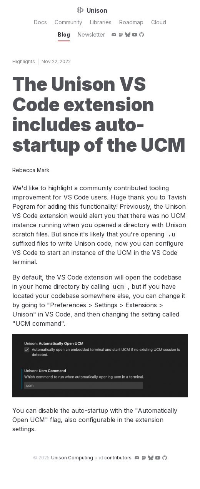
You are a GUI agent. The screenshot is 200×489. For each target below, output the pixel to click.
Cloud (158, 22)
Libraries (101, 22)
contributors (118, 458)
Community (68, 22)
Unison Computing (72, 458)
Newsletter (91, 34)
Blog (64, 34)
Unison (92, 10)
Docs (40, 22)
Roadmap (131, 22)
